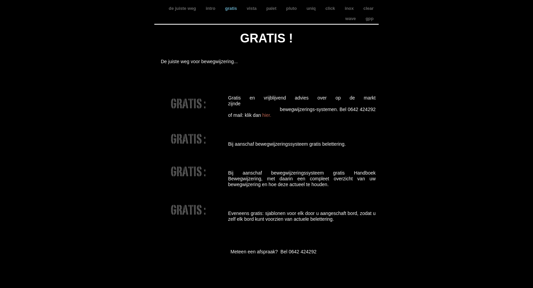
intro (211, 8)
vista (252, 8)
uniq (312, 8)
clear (368, 8)
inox (350, 8)
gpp (370, 18)
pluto (292, 8)
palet (271, 8)
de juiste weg (183, 8)
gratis (231, 8)
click (330, 8)
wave (351, 18)
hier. (266, 115)
